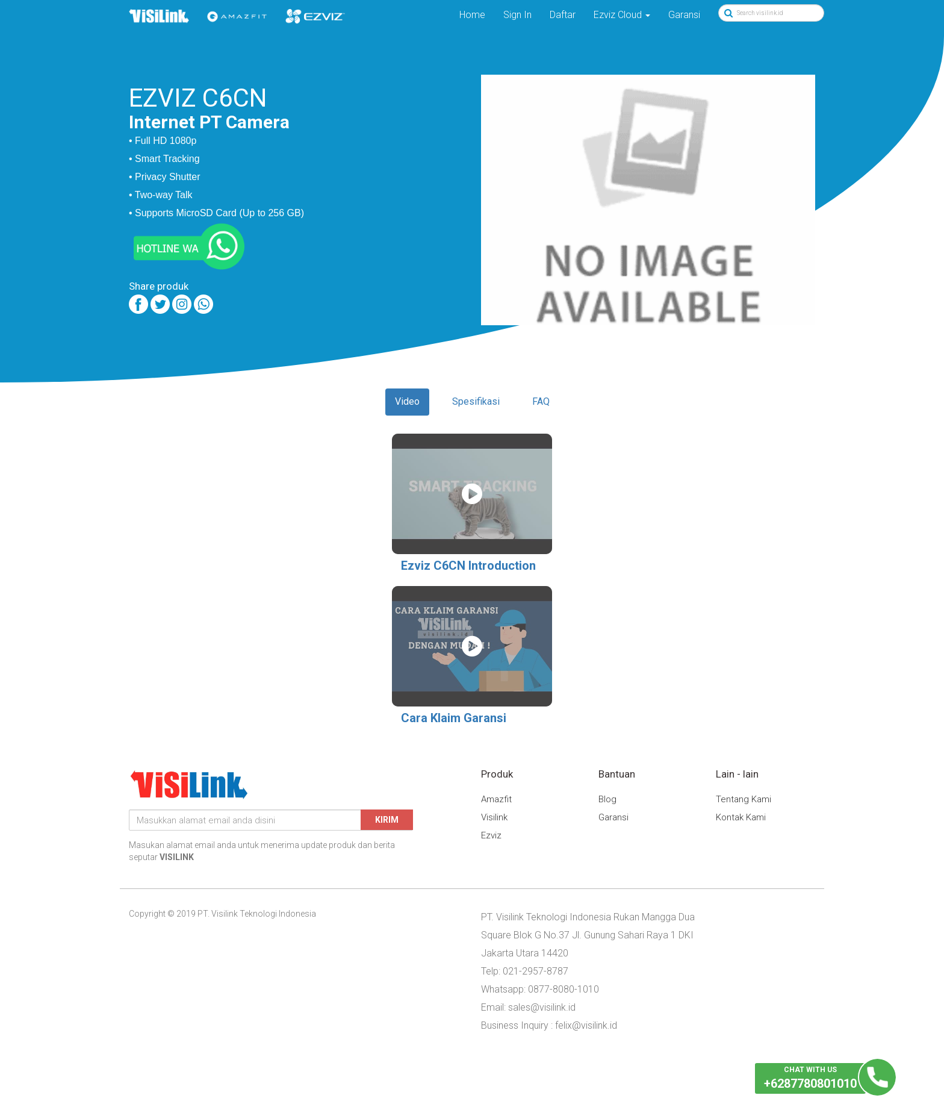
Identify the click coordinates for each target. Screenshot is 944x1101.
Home (472, 14)
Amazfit (496, 799)
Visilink (494, 817)
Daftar (563, 14)
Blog (607, 799)
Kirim (387, 820)
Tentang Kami (743, 799)
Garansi (684, 14)
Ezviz (491, 835)
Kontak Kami (741, 817)
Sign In (517, 14)
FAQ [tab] (541, 401)
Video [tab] (407, 401)
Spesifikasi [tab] (476, 401)
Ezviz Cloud (622, 14)
